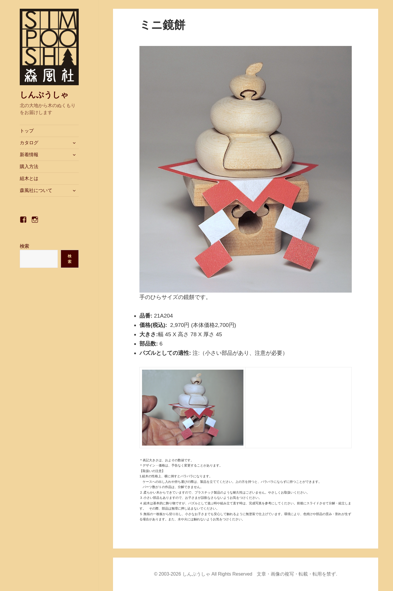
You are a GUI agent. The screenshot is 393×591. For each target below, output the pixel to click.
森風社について (36, 190)
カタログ (29, 142)
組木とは (29, 178)
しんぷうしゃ (44, 94)
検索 (24, 246)
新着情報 (29, 154)
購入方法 (29, 166)
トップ (27, 130)
